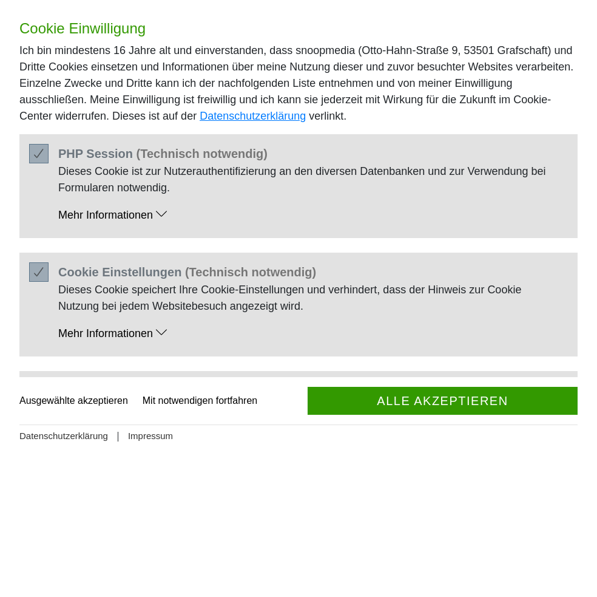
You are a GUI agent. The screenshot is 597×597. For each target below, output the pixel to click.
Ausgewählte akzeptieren (73, 400)
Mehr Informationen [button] (112, 214)
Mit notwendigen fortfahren (200, 400)
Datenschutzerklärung (253, 116)
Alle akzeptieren (442, 401)
